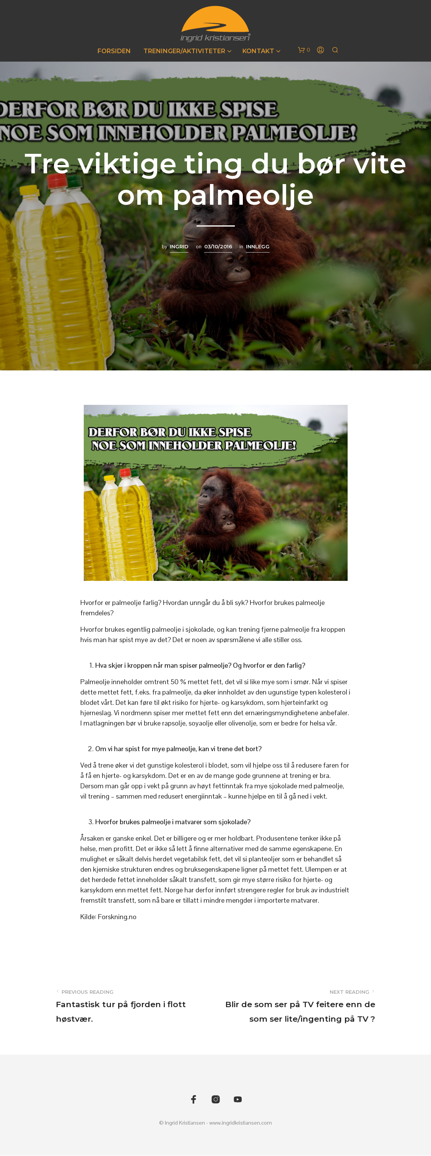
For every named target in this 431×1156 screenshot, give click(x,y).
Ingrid (179, 246)
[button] (304, 50)
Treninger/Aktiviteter (184, 51)
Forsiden (114, 51)
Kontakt (258, 51)
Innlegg (258, 246)
